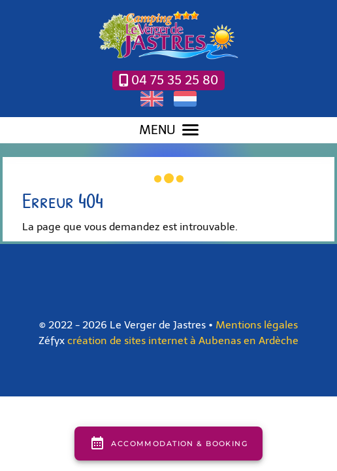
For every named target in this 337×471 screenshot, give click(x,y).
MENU (169, 129)
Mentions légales (257, 325)
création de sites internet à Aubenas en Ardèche (182, 340)
